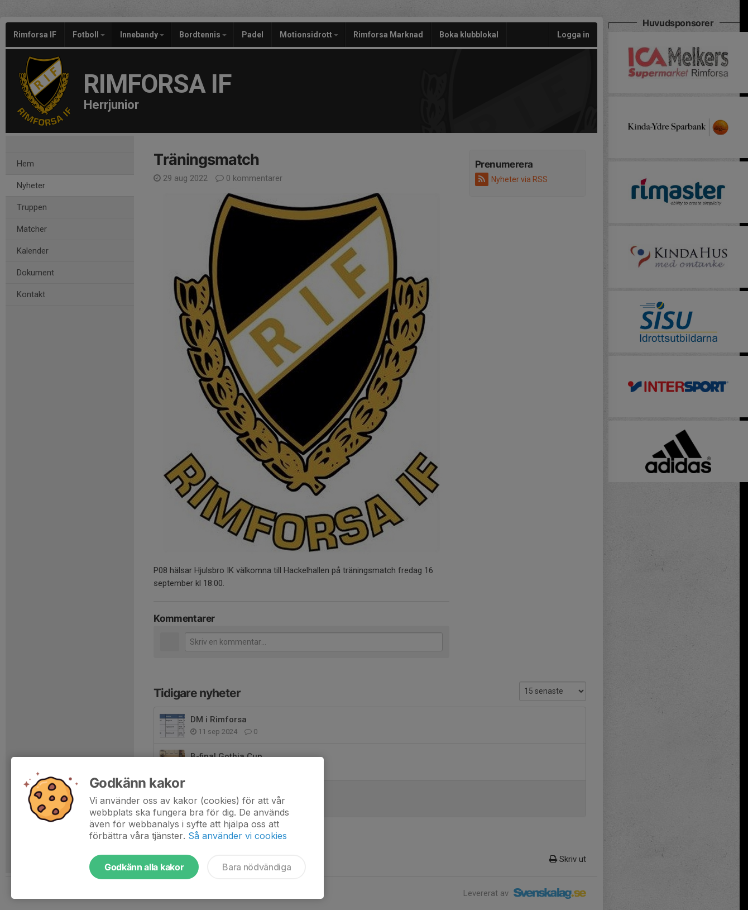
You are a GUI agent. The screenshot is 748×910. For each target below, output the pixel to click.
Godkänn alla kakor (144, 867)
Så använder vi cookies (237, 835)
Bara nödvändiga (256, 867)
